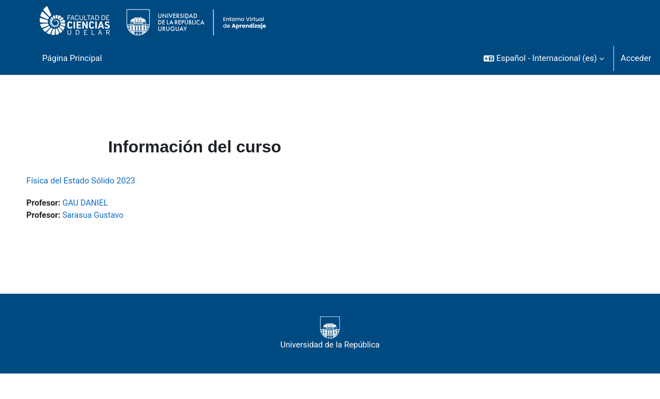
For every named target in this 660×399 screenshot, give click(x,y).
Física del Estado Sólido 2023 (96, 181)
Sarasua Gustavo (110, 215)
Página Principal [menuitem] (72, 58)
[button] (543, 58)
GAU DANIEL (102, 203)
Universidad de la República (329, 333)
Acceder (636, 58)
